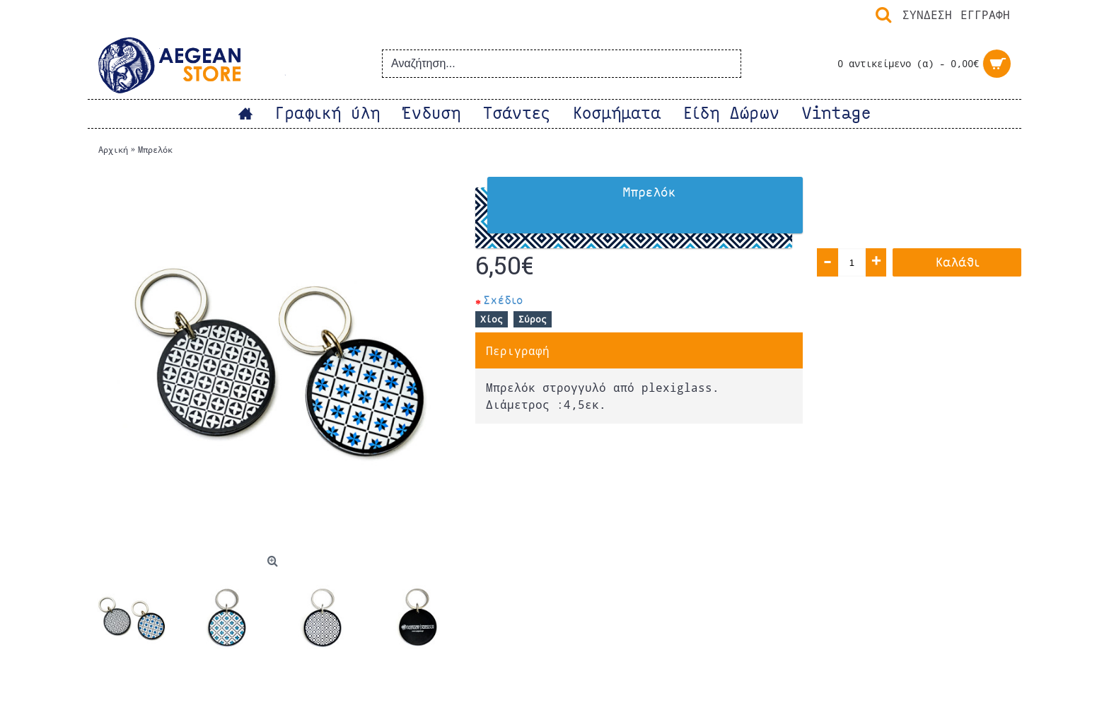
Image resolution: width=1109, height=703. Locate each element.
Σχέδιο (503, 300)
